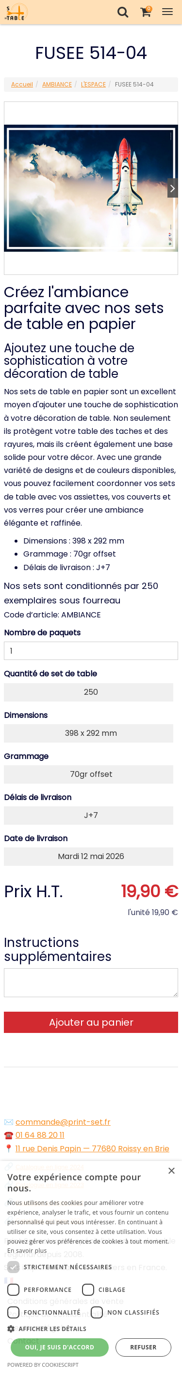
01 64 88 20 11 (40, 1135)
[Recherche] (122, 12)
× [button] (171, 1171)
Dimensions (26, 715)
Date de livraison (35, 838)
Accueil (22, 84)
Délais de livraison (37, 797)
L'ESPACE (93, 84)
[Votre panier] (145, 12)
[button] (91, 1329)
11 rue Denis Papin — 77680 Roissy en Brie (92, 1148)
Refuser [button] (143, 1347)
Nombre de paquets (42, 632)
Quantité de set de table (50, 673)
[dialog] (91, 1268)
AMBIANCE (57, 84)
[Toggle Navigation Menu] (167, 12)
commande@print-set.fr (63, 1122)
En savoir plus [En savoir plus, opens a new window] (27, 1250)
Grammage (26, 756)
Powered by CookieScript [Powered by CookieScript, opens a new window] (43, 1364)
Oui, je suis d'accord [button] (59, 1347)
